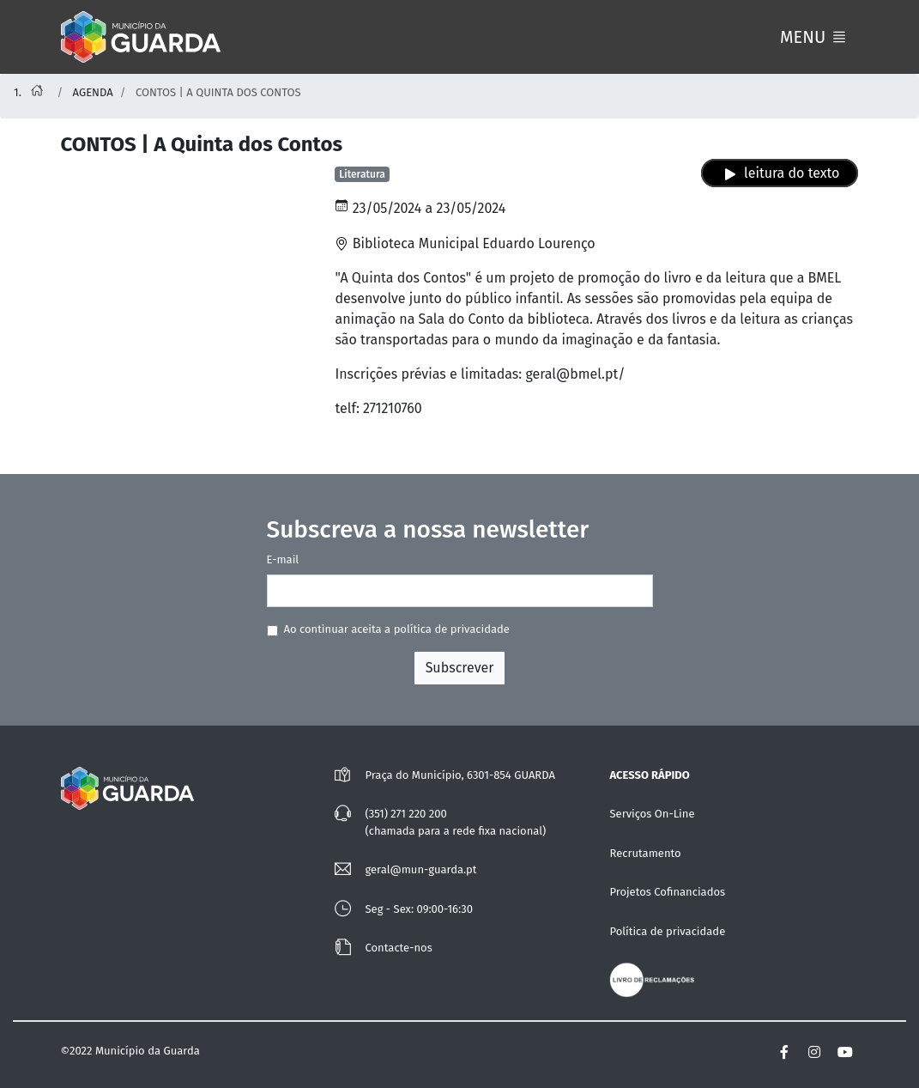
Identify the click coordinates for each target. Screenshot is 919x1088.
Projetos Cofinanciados (667, 891)
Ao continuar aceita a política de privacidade (397, 629)
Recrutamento (644, 853)
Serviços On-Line (651, 813)
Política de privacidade (667, 931)
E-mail (283, 559)
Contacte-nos (398, 947)
